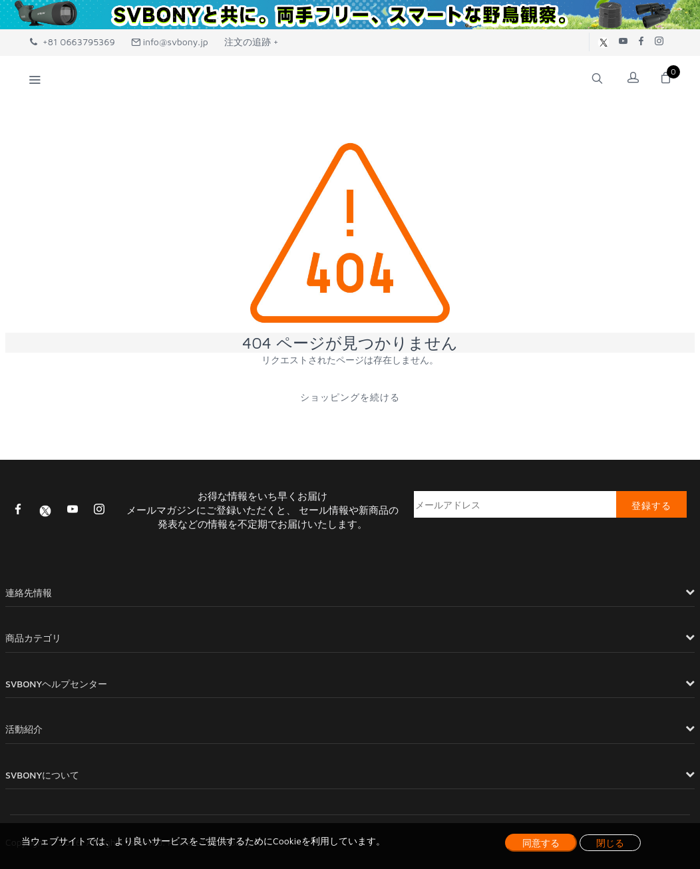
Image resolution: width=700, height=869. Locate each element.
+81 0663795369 (72, 41)
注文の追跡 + (251, 41)
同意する (541, 842)
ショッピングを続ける (350, 397)
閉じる (610, 842)
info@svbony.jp (169, 41)
